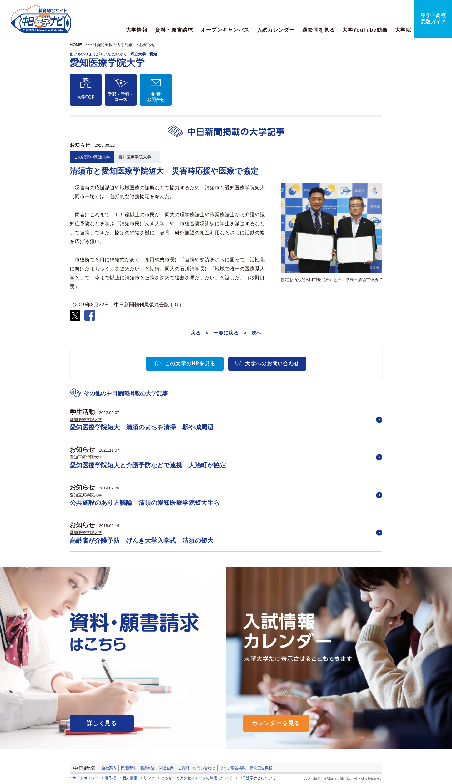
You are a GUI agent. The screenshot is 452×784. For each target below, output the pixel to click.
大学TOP (86, 97)
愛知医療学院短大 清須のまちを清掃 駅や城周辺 (141, 427)
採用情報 (128, 768)
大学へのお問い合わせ (272, 363)
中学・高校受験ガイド (433, 18)
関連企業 (166, 768)
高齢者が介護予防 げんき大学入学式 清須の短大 (141, 540)
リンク (149, 778)
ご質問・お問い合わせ (196, 768)
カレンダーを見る (276, 723)
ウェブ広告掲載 (232, 768)
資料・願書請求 (174, 30)
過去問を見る (318, 30)
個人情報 (129, 778)
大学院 (403, 30)
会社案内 (109, 768)
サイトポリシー (85, 778)
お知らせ (147, 44)
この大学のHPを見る (190, 363)
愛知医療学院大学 (134, 157)
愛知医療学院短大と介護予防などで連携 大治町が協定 (148, 465)
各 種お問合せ (155, 97)
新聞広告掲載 (261, 768)
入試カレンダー (276, 30)
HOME (76, 44)
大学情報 (137, 30)
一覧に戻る (226, 333)
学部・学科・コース (121, 97)
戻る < (199, 333)
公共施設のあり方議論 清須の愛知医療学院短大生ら (145, 502)
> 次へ (252, 333)
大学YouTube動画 (364, 30)
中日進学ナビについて (257, 778)
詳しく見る (102, 723)
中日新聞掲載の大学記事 (110, 44)
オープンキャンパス (225, 30)
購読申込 (147, 768)
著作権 (110, 778)
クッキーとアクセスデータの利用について (196, 778)
